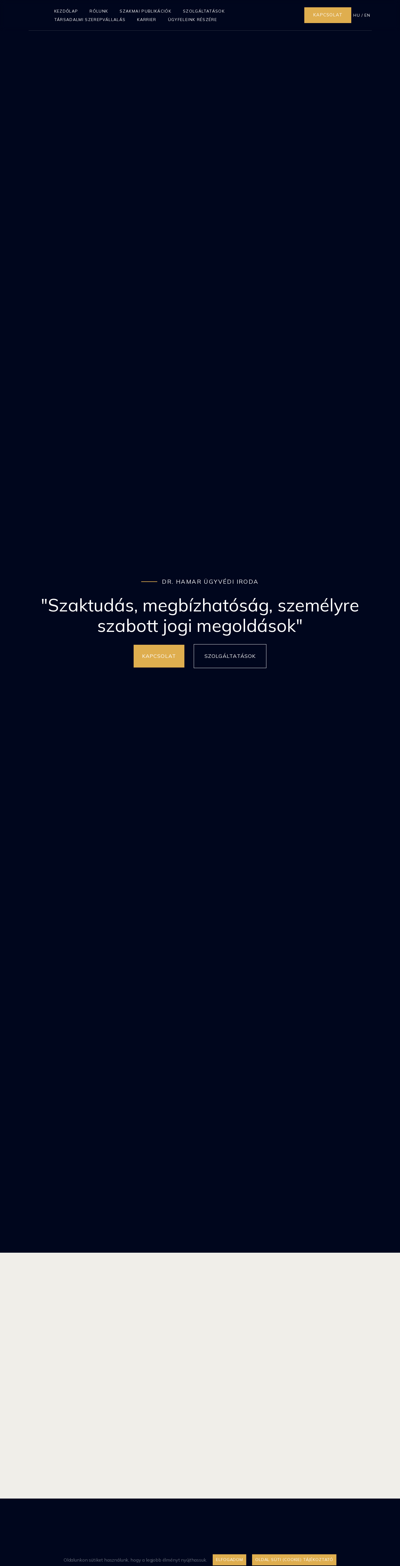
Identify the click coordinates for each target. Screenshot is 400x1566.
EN (367, 15)
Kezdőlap (66, 10)
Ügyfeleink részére (192, 19)
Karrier (146, 19)
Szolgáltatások (204, 10)
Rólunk (99, 10)
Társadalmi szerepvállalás (90, 19)
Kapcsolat (327, 15)
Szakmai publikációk (145, 10)
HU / (358, 15)
